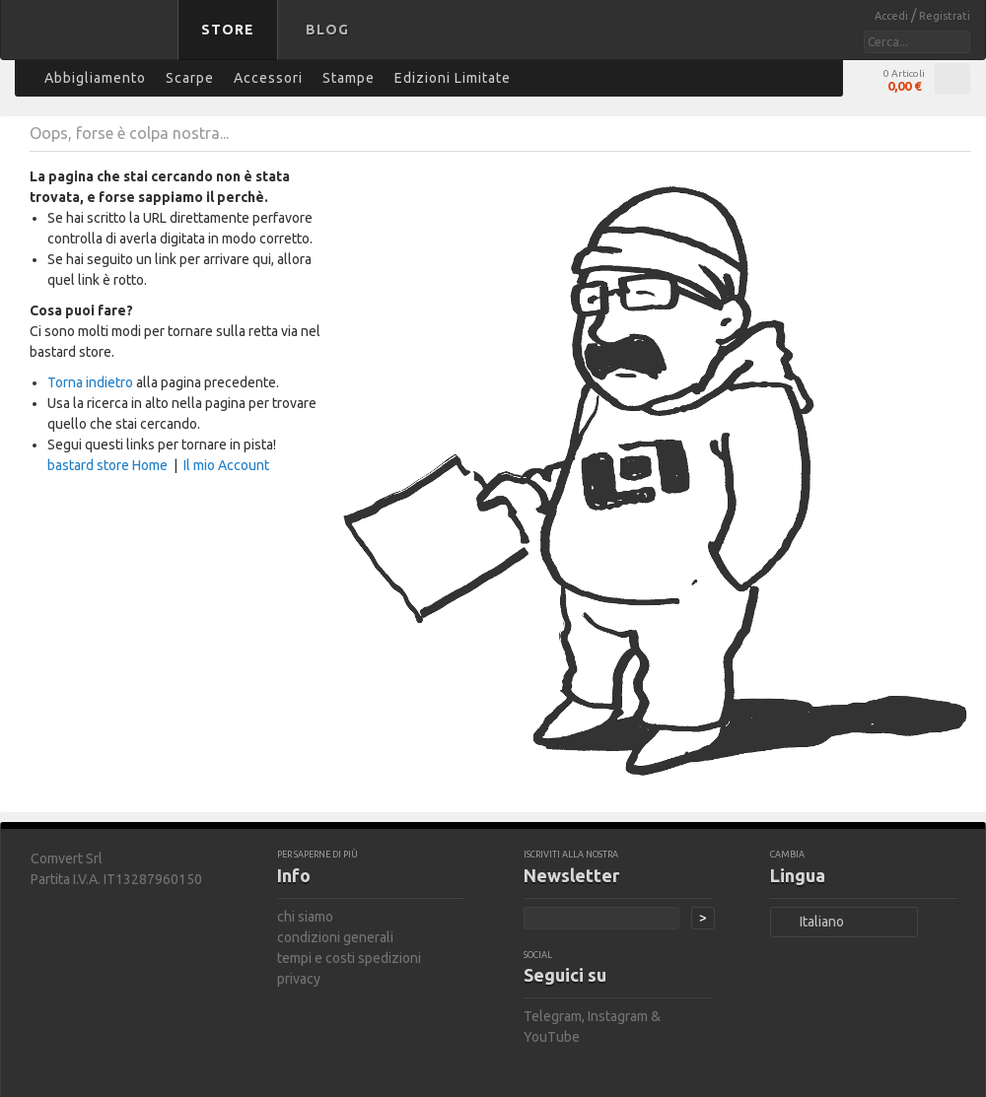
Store (227, 29)
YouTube (552, 1037)
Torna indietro (90, 382)
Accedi (893, 16)
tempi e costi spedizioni (349, 958)
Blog (327, 29)
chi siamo (305, 917)
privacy (298, 979)
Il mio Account (226, 465)
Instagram (618, 1016)
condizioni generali (335, 937)
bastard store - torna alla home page (93, 42)
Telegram (553, 1016)
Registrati (944, 16)
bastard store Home (107, 465)
